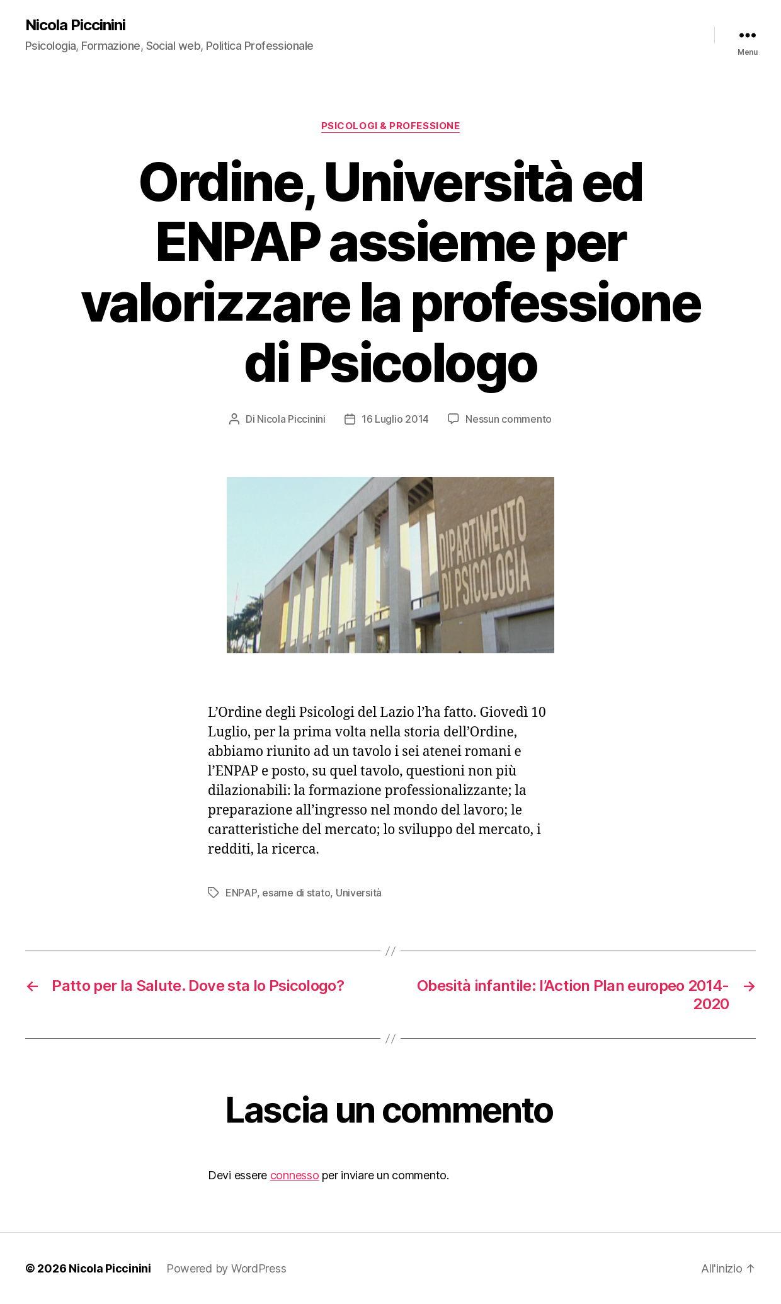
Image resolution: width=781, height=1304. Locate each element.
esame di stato (296, 892)
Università (359, 892)
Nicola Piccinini (75, 25)
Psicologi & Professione (390, 126)
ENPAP (241, 892)
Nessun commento (508, 419)
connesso (294, 1175)
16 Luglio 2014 (395, 419)
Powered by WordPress (226, 1268)
